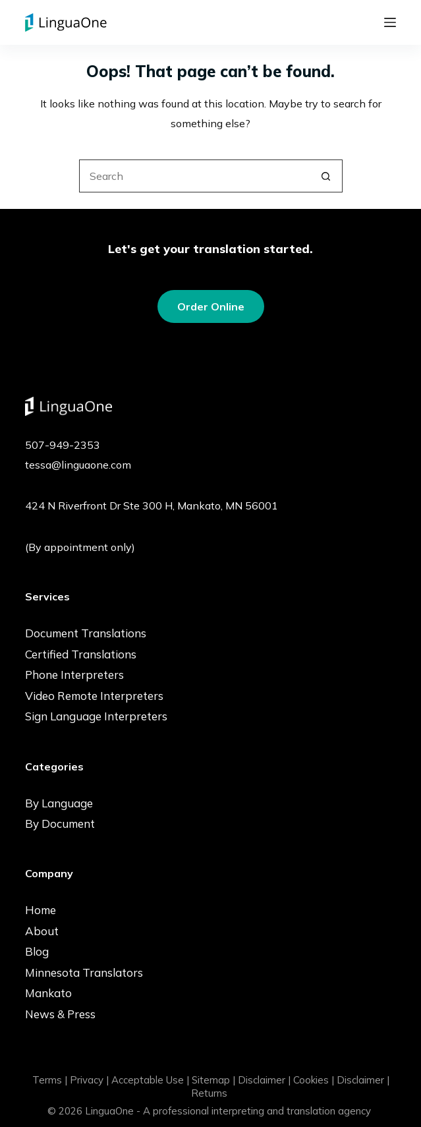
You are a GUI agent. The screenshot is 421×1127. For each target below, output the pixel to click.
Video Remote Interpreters (94, 696)
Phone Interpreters (74, 674)
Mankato (48, 993)
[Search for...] (194, 175)
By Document (60, 823)
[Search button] (326, 175)
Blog (37, 951)
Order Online (210, 306)
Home (40, 910)
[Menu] (390, 22)
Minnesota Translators (84, 972)
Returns (209, 1093)
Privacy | (89, 1080)
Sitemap (211, 1080)
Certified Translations (80, 654)
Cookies (311, 1080)
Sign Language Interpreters (96, 716)
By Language (59, 803)
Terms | (49, 1080)
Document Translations (85, 633)
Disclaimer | (264, 1080)
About (42, 931)
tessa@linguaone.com (78, 464)
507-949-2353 (62, 444)
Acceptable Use (147, 1080)
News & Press (60, 1014)
